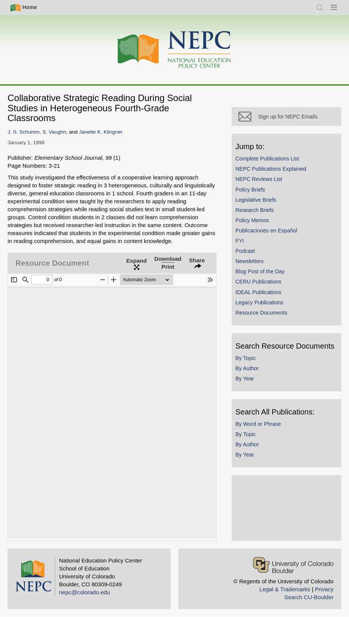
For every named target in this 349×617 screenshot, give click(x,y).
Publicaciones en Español (266, 230)
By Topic (245, 358)
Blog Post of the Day (260, 271)
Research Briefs (254, 210)
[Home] (174, 50)
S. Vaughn (54, 132)
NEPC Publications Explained (270, 169)
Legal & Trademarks (284, 589)
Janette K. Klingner (101, 132)
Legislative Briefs (255, 200)
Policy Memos (252, 220)
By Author (247, 368)
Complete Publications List (267, 159)
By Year (244, 378)
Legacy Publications (259, 302)
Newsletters (249, 261)
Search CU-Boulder (308, 597)
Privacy (324, 589)
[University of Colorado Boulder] (293, 564)
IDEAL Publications (258, 292)
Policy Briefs (250, 190)
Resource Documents (261, 313)
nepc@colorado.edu (84, 592)
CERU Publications (258, 282)
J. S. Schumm (24, 132)
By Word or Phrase (258, 424)
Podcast (245, 251)
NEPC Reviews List (258, 179)
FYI (239, 241)
